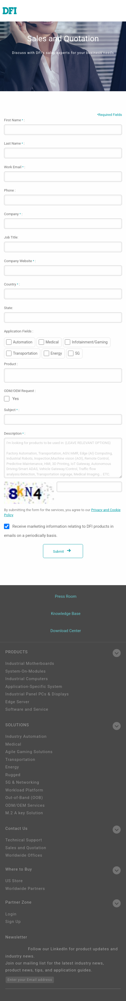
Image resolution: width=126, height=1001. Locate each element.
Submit (63, 551)
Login (11, 914)
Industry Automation (26, 736)
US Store (14, 880)
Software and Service (26, 709)
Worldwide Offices (23, 855)
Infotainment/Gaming (90, 342)
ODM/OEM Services (25, 805)
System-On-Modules (25, 671)
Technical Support (23, 840)
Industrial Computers (26, 678)
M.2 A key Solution (24, 813)
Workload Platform (24, 790)
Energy (56, 353)
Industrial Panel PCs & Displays (37, 694)
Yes (15, 398)
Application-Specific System (33, 686)
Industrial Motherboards (29, 663)
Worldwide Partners (25, 888)
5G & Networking (22, 782)
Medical (52, 342)
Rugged (13, 774)
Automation (23, 342)
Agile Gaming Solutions (29, 751)
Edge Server (17, 701)
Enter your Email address (29, 980)
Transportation (25, 353)
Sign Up (13, 921)
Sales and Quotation (25, 847)
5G (77, 353)
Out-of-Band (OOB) (24, 797)
